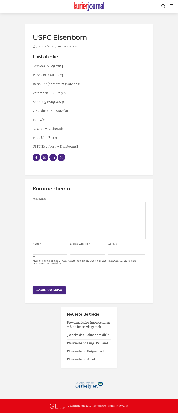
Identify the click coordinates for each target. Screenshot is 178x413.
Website (112, 244)
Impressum (99, 406)
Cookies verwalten (118, 406)
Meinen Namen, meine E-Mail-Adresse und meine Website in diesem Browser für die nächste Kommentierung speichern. (84, 262)
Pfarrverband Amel (81, 359)
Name (37, 244)
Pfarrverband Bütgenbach (86, 351)
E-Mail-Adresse (80, 244)
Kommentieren (69, 47)
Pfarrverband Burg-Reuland (87, 343)
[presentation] (61, 274)
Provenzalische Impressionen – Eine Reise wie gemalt (88, 325)
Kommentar (39, 199)
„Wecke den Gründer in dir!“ (88, 335)
